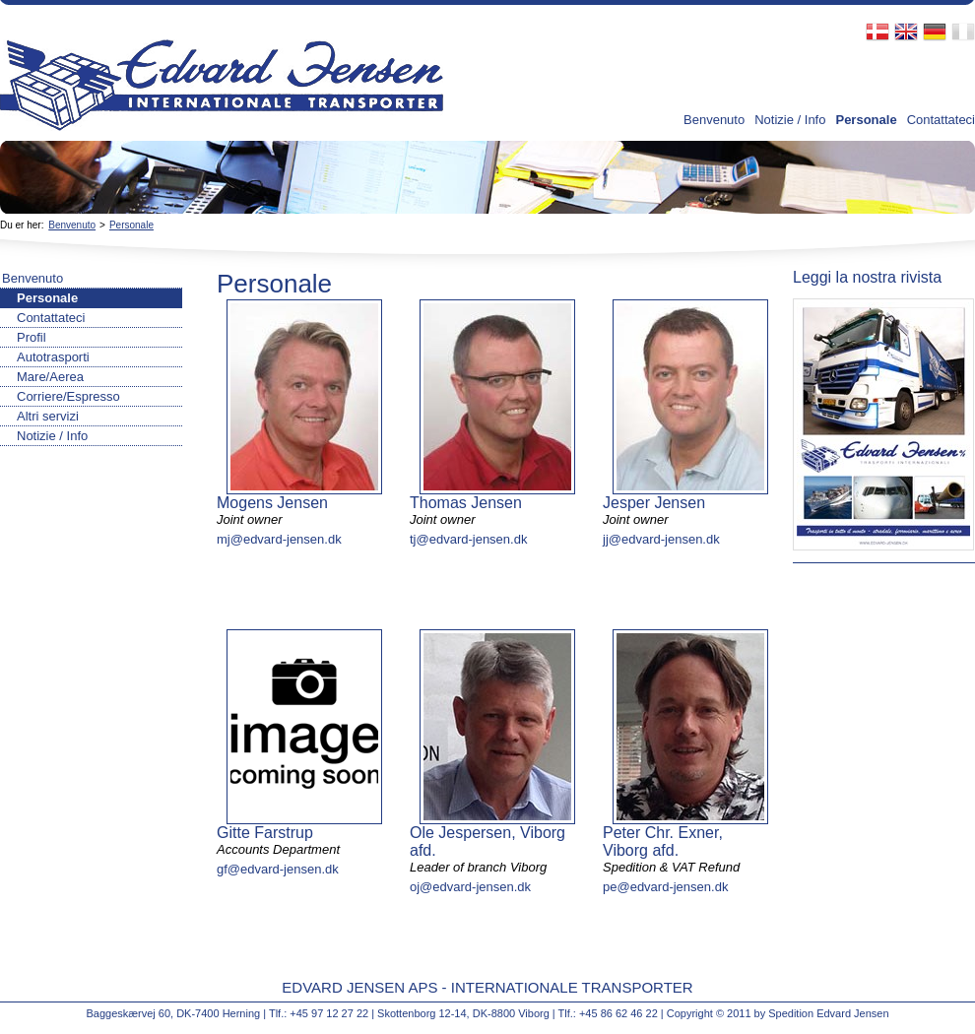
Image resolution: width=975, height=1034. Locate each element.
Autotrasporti (53, 357)
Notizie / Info (789, 119)
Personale (865, 119)
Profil (31, 337)
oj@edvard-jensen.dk (470, 886)
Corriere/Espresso (68, 396)
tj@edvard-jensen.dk (468, 539)
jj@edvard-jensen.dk (661, 539)
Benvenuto (714, 119)
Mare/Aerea (50, 376)
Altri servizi (48, 416)
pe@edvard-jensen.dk (665, 886)
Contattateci (941, 119)
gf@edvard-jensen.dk (278, 869)
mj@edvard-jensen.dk (279, 539)
